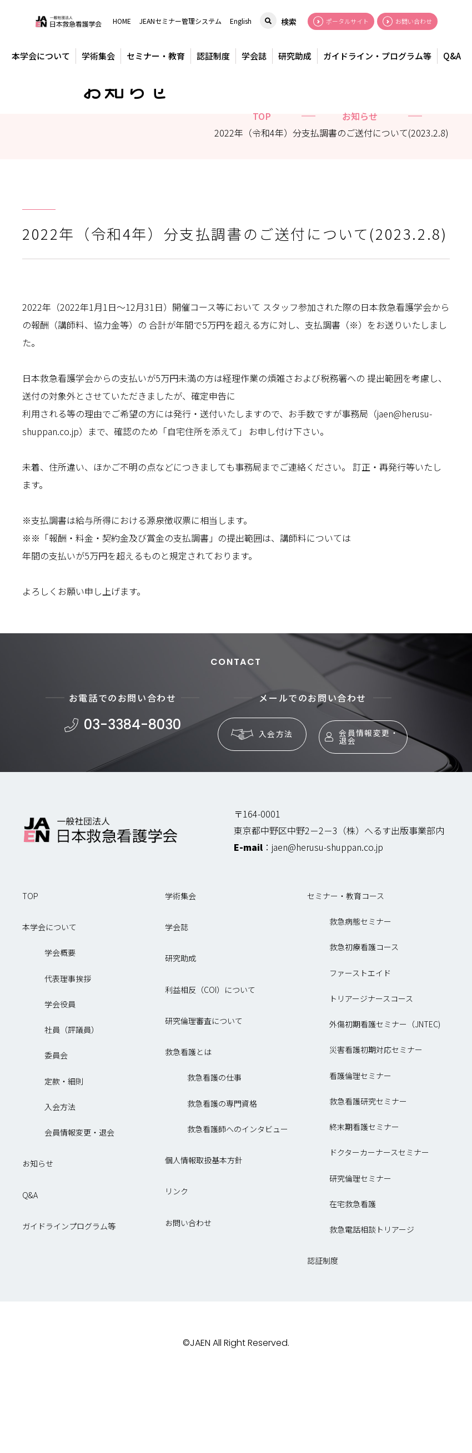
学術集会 (98, 56)
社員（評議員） (71, 1103)
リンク (176, 1265)
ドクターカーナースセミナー (379, 1226)
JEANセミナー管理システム (180, 21)
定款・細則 (63, 1155)
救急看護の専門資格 (222, 1177)
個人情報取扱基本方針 (204, 1233)
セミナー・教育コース (345, 969)
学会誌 (254, 56)
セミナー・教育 (156, 56)
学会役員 (60, 1077)
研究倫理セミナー (360, 1252)
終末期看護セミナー (364, 1200)
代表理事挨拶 (67, 1052)
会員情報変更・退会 (358, 805)
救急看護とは (188, 1125)
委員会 (56, 1129)
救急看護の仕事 (214, 1151)
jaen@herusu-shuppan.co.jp (327, 920)
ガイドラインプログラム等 (69, 1299)
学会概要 (60, 1026)
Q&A (452, 56)
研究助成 (295, 56)
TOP (30, 969)
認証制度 (213, 56)
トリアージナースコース (371, 1072)
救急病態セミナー (360, 995)
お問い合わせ (188, 1296)
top (262, 189)
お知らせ (360, 189)
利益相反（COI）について (210, 1063)
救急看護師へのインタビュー (237, 1202)
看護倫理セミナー (360, 1149)
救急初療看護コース (364, 1021)
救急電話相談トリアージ (371, 1303)
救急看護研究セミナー (368, 1174)
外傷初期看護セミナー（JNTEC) (384, 1097)
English (241, 21)
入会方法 (256, 805)
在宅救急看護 (352, 1277)
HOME (122, 21)
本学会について (41, 56)
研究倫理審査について (204, 1094)
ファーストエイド (360, 1046)
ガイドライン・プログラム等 (377, 56)
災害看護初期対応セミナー (376, 1123)
